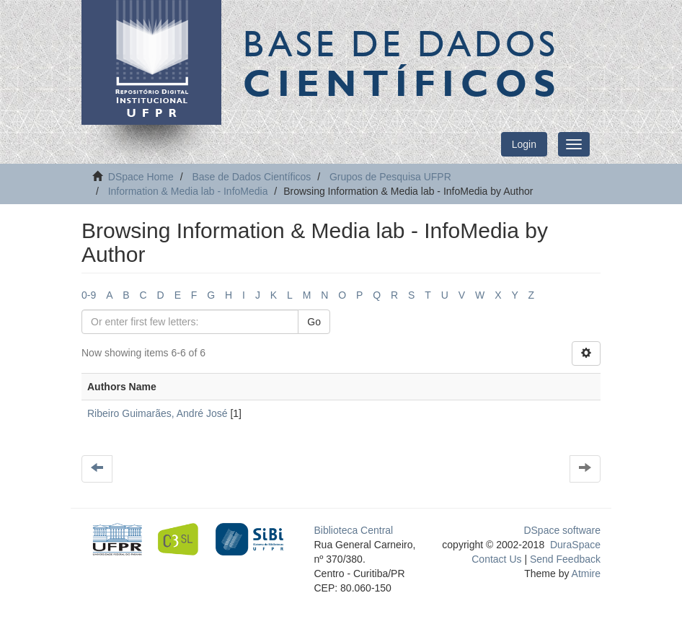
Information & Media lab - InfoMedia (188, 191)
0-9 (88, 295)
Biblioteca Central (354, 530)
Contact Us (496, 559)
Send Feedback (565, 559)
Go (314, 322)
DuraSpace (575, 544)
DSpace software (562, 530)
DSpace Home (141, 177)
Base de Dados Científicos (251, 177)
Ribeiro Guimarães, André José (157, 413)
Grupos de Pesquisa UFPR (390, 177)
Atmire (585, 573)
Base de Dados (402, 62)
